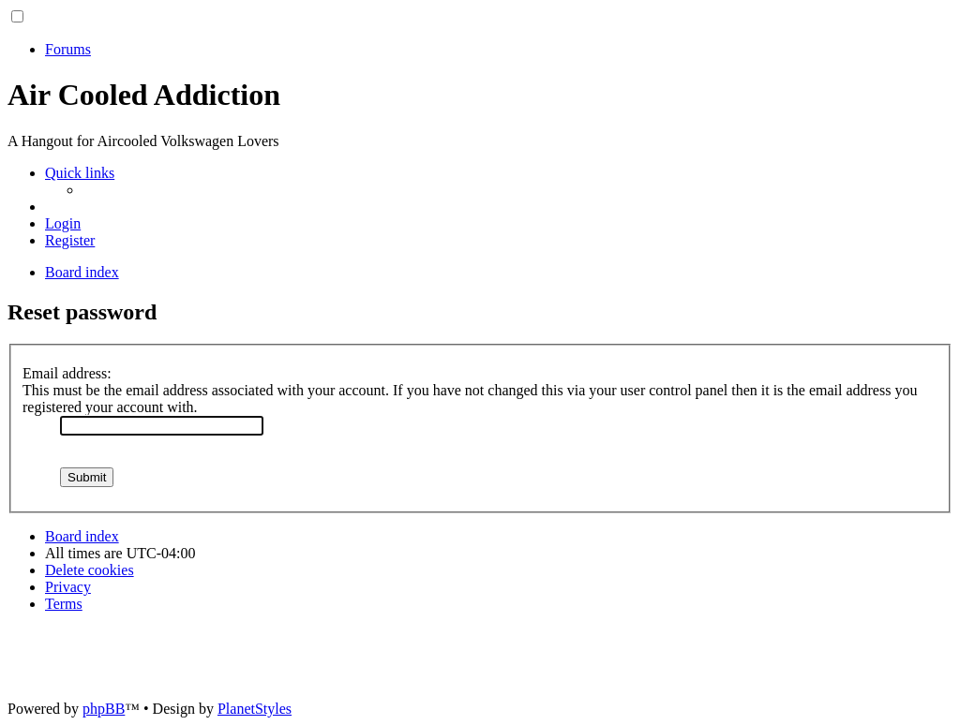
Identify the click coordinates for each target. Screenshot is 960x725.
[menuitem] (63, 223)
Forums (68, 49)
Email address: (67, 373)
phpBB (103, 709)
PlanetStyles (255, 709)
